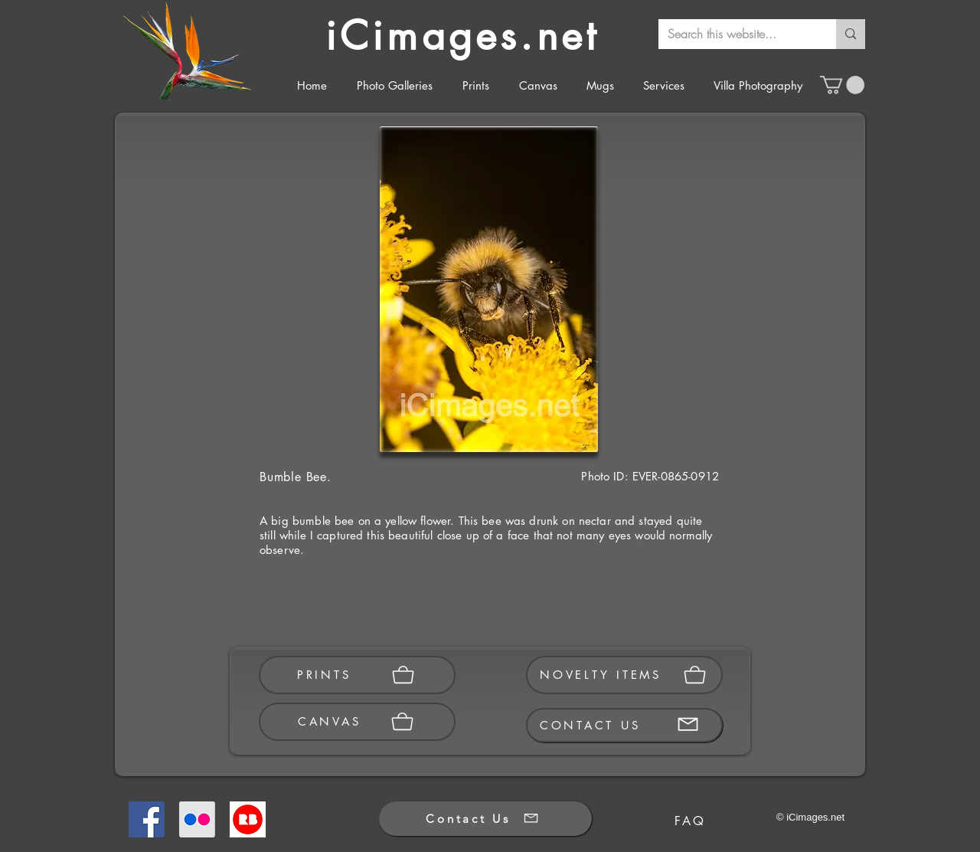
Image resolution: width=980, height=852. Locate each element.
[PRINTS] (357, 675)
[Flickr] (197, 819)
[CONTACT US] (624, 725)
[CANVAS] (357, 722)
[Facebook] (147, 819)
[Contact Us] (485, 818)
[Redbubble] (248, 819)
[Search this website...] (736, 34)
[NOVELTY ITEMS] (624, 675)
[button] (842, 85)
